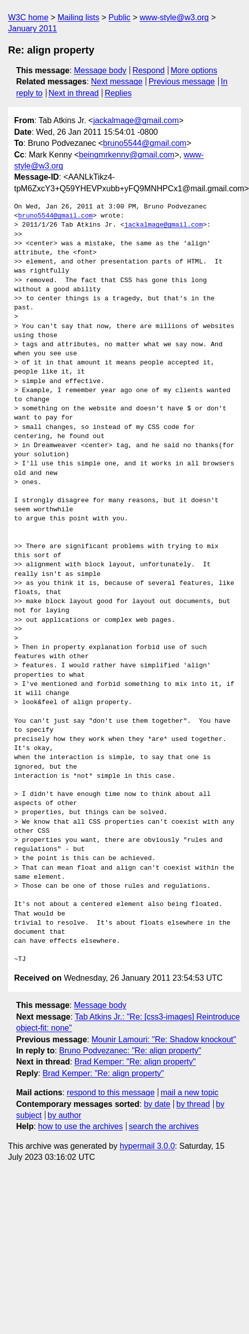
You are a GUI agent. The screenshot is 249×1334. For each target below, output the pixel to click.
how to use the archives (80, 1126)
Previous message (182, 81)
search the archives (164, 1126)
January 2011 (32, 28)
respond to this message (110, 1092)
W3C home (28, 17)
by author (65, 1115)
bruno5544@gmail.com (144, 143)
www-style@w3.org (174, 17)
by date (157, 1104)
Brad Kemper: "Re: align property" (135, 1061)
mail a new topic (190, 1092)
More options (194, 70)
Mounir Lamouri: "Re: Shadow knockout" (163, 1039)
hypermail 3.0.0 (146, 1146)
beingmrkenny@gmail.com (127, 154)
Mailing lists (78, 17)
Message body (100, 70)
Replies (118, 93)
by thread (193, 1104)
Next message (117, 81)
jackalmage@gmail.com (136, 120)
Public (119, 17)
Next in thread (73, 93)
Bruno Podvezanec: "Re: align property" (130, 1050)
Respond (149, 70)
